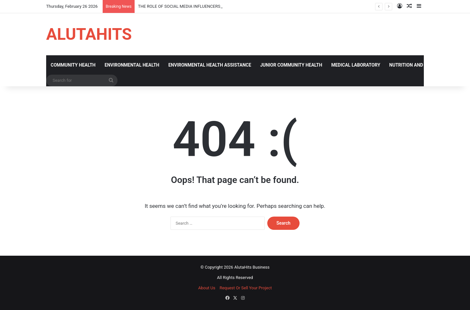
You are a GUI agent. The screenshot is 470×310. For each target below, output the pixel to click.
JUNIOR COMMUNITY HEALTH (291, 65)
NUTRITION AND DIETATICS (417, 65)
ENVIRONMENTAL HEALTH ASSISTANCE (209, 65)
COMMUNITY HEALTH (73, 65)
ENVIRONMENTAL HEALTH (132, 65)
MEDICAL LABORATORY (355, 65)
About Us (206, 287)
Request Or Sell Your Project (246, 287)
